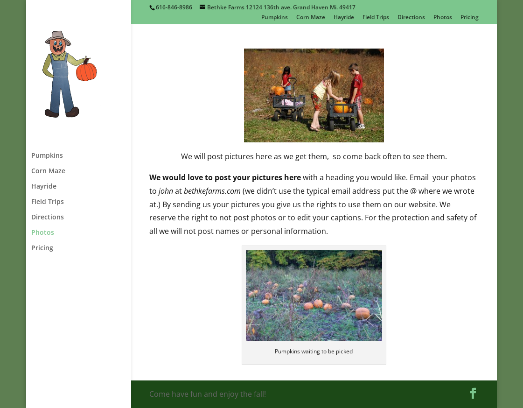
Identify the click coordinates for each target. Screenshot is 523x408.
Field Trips (376, 17)
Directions (411, 17)
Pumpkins (274, 17)
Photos (442, 17)
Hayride (344, 17)
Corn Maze (310, 17)
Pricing (469, 17)
